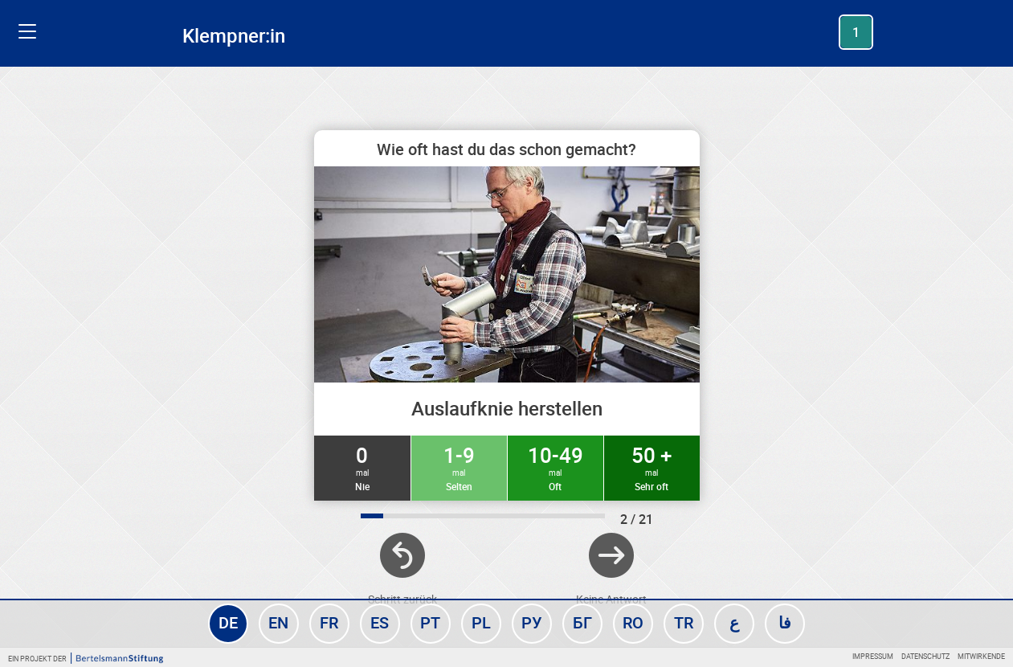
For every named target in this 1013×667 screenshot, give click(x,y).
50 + (652, 467)
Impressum (872, 656)
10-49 (555, 467)
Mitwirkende (981, 656)
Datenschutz (925, 656)
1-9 (459, 467)
